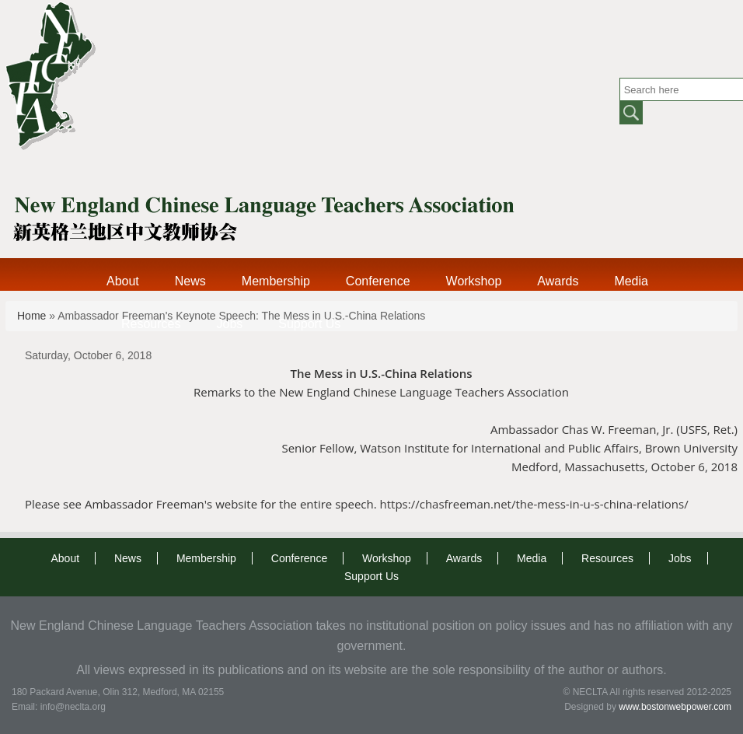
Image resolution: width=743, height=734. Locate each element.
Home (31, 315)
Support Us (309, 323)
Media (631, 281)
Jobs (229, 323)
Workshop (474, 281)
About (122, 281)
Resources (150, 323)
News (190, 281)
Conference (378, 281)
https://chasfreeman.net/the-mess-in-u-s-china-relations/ (536, 504)
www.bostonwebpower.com (675, 706)
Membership (276, 281)
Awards (557, 281)
